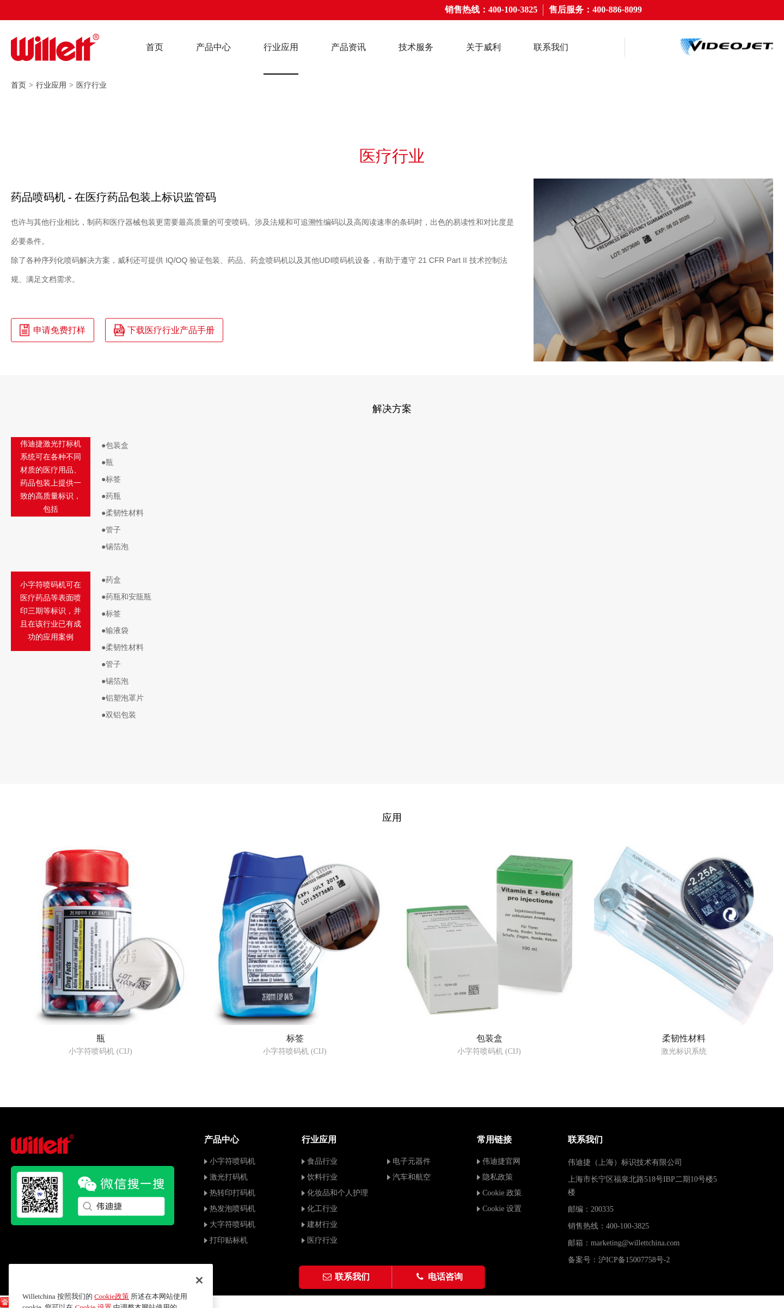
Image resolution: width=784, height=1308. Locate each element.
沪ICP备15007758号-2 (634, 1260)
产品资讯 (348, 47)
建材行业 (322, 1224)
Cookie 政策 (502, 1193)
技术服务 (416, 47)
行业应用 (281, 47)
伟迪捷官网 (501, 1161)
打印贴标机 (229, 1240)
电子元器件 (412, 1161)
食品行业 (322, 1161)
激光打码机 (229, 1177)
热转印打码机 (232, 1193)
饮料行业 (322, 1177)
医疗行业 (322, 1240)
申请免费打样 (52, 330)
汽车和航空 (412, 1177)
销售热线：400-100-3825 (491, 9)
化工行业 (322, 1209)
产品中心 (213, 47)
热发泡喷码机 (232, 1209)
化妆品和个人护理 (337, 1193)
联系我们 (551, 47)
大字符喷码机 (232, 1224)
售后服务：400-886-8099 (595, 9)
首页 (154, 47)
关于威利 (483, 47)
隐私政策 (497, 1177)
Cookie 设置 (502, 1209)
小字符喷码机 (232, 1161)
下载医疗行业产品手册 (164, 330)
